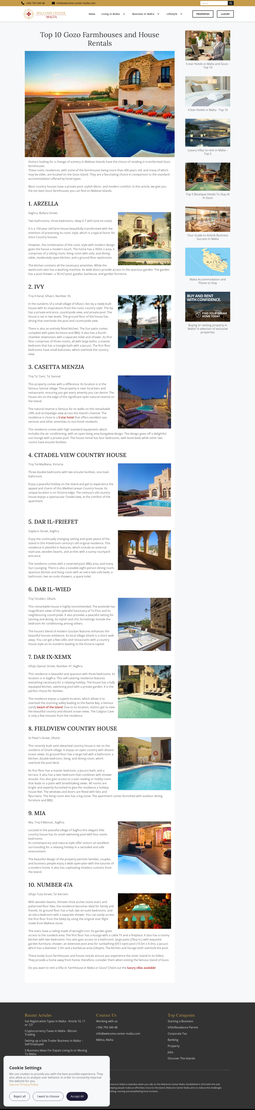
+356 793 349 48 (106, 1027)
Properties (202, 14)
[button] (112, 14)
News (92, 14)
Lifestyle (172, 14)
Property (174, 1046)
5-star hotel (66, 417)
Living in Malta (110, 14)
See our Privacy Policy (23, 1084)
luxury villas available (141, 968)
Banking (173, 1040)
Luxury (225, 14)
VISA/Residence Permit (183, 1027)
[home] (44, 14)
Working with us (107, 1021)
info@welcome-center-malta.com (118, 1034)
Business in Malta (143, 14)
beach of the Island (50, 707)
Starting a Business (180, 1021)
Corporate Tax (177, 1034)
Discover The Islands (181, 1058)
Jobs (170, 1052)
